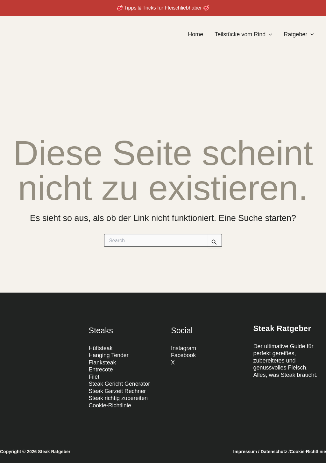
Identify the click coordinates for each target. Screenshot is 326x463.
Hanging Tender (109, 355)
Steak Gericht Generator (120, 384)
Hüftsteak (101, 348)
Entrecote (101, 369)
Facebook (183, 355)
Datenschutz (274, 451)
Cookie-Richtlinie (110, 405)
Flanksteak (103, 362)
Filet (94, 377)
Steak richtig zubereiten (119, 398)
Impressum (245, 451)
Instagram (183, 348)
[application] (269, 34)
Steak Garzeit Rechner (118, 391)
